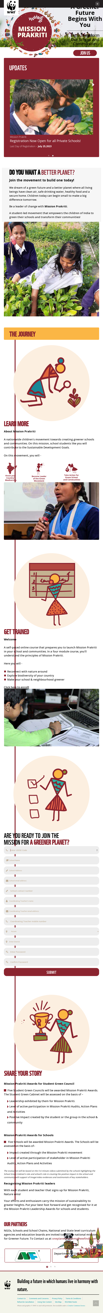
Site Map (58, 1302)
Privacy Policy (57, 1298)
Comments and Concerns (39, 1298)
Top (96, 1303)
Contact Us (21, 1298)
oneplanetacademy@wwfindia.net (74, 1238)
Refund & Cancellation (25, 1302)
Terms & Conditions (73, 1298)
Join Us (85, 53)
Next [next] (92, 85)
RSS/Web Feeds (71, 1302)
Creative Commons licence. (76, 1306)
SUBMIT (51, 972)
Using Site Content (44, 1302)
